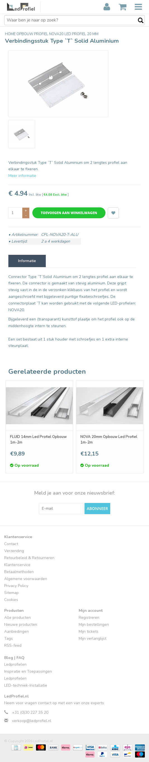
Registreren (89, 617)
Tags (8, 638)
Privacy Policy (16, 585)
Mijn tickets (88, 631)
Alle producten (17, 617)
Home (10, 34)
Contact (11, 544)
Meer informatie (22, 175)
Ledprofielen (15, 664)
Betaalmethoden (19, 571)
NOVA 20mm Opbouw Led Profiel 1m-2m (108, 439)
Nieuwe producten (20, 624)
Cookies (11, 599)
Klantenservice (17, 564)
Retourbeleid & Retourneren (29, 557)
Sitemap (11, 592)
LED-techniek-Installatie (25, 685)
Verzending (14, 550)
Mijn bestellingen (94, 624)
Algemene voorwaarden (25, 578)
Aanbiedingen (16, 631)
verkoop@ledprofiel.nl (31, 720)
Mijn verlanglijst (92, 638)
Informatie (27, 260)
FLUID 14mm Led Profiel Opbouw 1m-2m (38, 439)
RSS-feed (12, 645)
